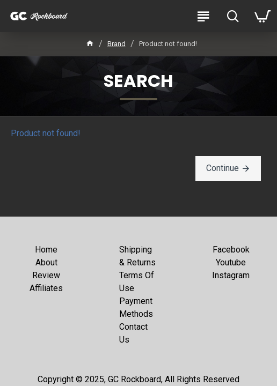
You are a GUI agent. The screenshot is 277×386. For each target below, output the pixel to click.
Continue (222, 168)
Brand (116, 44)
